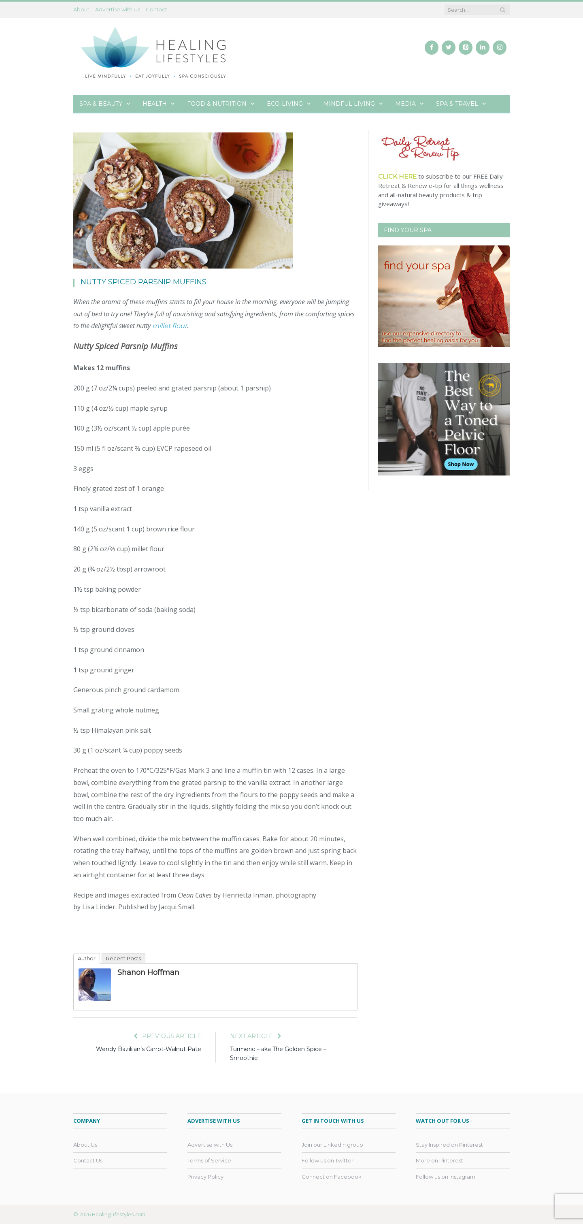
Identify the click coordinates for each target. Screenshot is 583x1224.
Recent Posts (123, 958)
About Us (85, 1144)
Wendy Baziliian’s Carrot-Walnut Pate (148, 1049)
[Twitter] (448, 48)
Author (87, 958)
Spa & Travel (457, 103)
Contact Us (87, 1160)
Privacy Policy (205, 1176)
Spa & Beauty (100, 103)
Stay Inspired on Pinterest (449, 1144)
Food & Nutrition (217, 103)
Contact (156, 9)
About (81, 9)
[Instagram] (499, 48)
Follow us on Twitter (327, 1160)
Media (405, 103)
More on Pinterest (439, 1160)
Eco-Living (285, 103)
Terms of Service (209, 1160)
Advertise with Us (117, 9)
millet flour (169, 326)
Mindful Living (349, 103)
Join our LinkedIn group (332, 1144)
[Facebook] (431, 48)
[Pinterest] (465, 48)
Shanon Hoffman (148, 972)
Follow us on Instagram (445, 1176)
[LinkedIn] (482, 48)
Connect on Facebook (332, 1176)
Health (155, 103)
